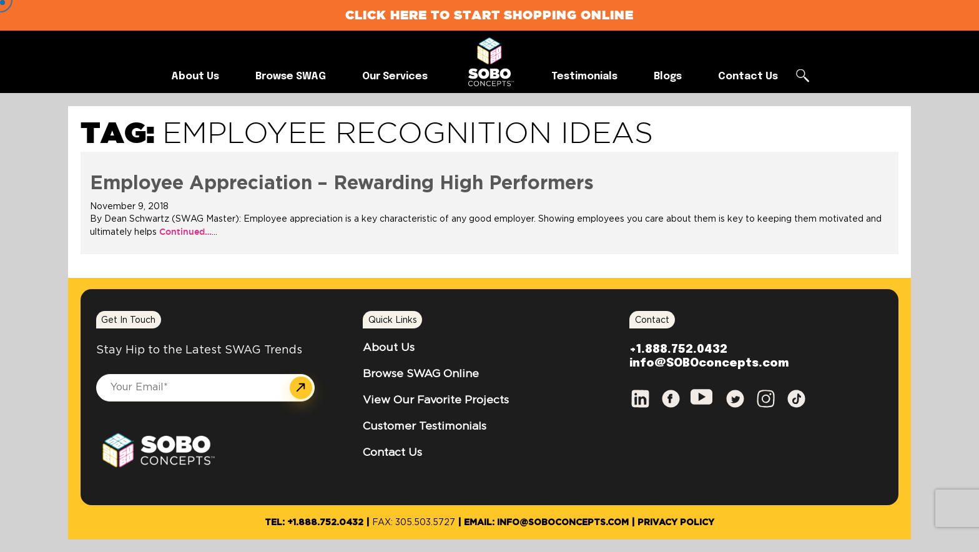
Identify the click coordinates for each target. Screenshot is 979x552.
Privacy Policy (675, 522)
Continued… (184, 232)
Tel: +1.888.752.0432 (314, 522)
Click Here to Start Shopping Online (489, 14)
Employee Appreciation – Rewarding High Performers (342, 183)
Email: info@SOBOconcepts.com (546, 522)
